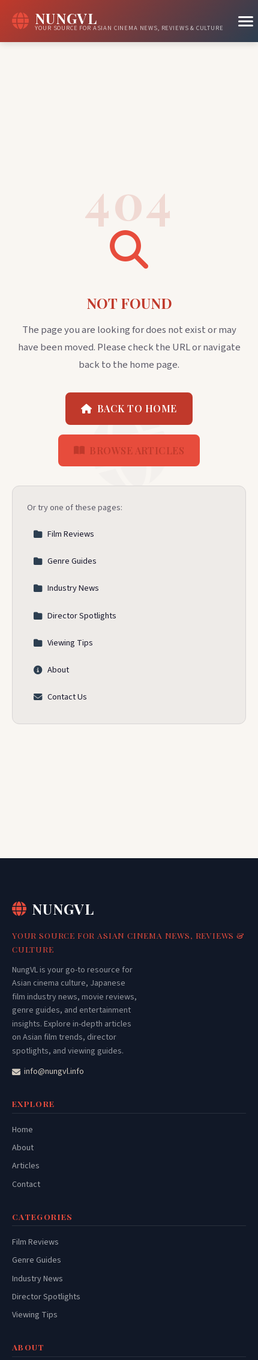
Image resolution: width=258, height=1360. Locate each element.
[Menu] (245, 21)
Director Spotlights (74, 615)
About (51, 669)
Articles (26, 1166)
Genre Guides (65, 561)
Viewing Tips (63, 642)
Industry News (66, 588)
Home (22, 1130)
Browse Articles (129, 450)
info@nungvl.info (48, 1072)
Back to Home (128, 408)
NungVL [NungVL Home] (53, 908)
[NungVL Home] (118, 21)
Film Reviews (63, 534)
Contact (26, 1185)
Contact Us (60, 697)
